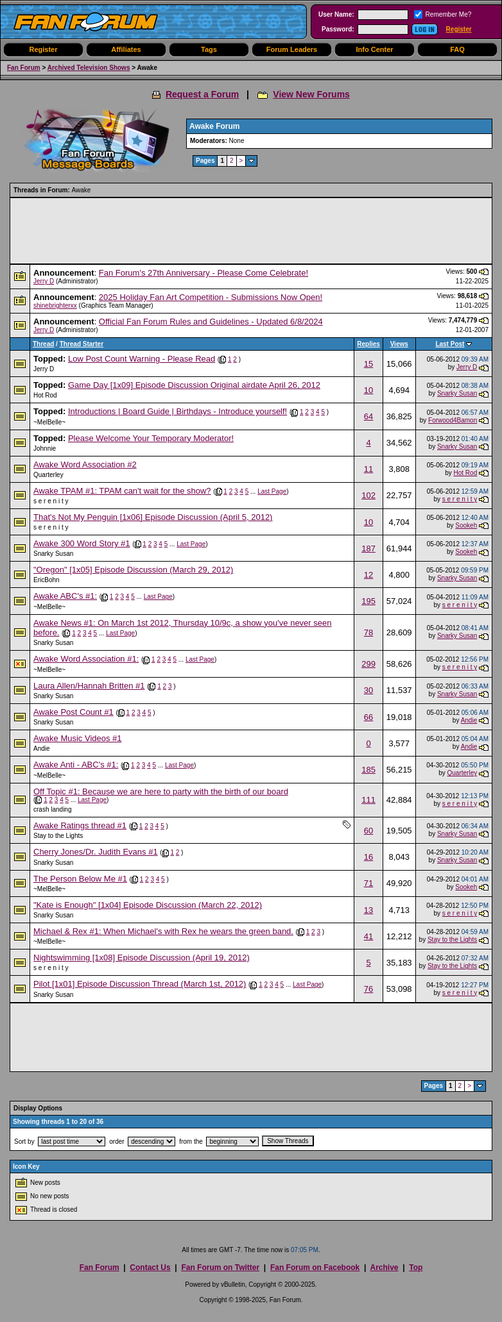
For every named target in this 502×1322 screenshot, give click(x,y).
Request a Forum (202, 94)
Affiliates (126, 49)
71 (368, 883)
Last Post (449, 343)
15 (368, 364)
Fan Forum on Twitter (220, 1267)
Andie (469, 720)
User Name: (336, 14)
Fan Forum (23, 67)
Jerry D (43, 281)
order (116, 1141)
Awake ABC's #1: (65, 596)
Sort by (24, 1141)
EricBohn (46, 579)
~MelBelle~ (49, 422)
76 (368, 989)
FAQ (457, 49)
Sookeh (466, 525)
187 (368, 548)
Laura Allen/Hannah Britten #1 (88, 685)
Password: (338, 29)
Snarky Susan (457, 393)
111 (368, 800)
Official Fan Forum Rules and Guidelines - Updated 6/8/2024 (211, 321)
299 (368, 664)
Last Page (271, 491)
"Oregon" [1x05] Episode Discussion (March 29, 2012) (133, 569)
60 (368, 830)
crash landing (52, 809)
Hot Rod (45, 395)
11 (368, 469)
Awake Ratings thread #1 (79, 825)
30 (368, 690)
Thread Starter (81, 343)
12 (368, 575)
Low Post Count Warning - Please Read (141, 359)
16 (368, 857)
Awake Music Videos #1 (77, 738)
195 (368, 601)
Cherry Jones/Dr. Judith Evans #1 (95, 852)
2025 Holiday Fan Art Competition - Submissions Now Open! (210, 297)
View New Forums (311, 94)
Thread (43, 343)
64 (368, 416)
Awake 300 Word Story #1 (81, 543)
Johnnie (44, 448)
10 (368, 390)
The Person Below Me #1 (80, 878)
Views (399, 343)
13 (368, 910)
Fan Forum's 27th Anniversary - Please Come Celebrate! (203, 273)
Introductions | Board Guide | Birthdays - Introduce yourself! (177, 411)
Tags (209, 49)
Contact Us (150, 1267)
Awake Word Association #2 (85, 464)
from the (191, 1141)
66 (368, 717)
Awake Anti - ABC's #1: (75, 764)
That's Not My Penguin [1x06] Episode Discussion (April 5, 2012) (152, 517)
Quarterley (48, 474)
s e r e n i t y (50, 501)
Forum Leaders (291, 49)
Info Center (374, 49)
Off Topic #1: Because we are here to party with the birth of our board (160, 791)
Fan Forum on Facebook (314, 1267)
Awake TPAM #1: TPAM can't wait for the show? (122, 491)
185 (368, 769)
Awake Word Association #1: (86, 659)
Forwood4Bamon (452, 420)
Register (459, 29)
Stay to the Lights (58, 835)
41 (368, 936)
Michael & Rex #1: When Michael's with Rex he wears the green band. (163, 931)
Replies (368, 343)
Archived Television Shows (89, 67)
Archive (384, 1267)
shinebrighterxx (55, 305)
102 (368, 495)
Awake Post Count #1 (73, 712)
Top (415, 1267)
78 (368, 632)
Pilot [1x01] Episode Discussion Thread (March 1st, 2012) (139, 984)
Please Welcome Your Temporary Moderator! (151, 438)
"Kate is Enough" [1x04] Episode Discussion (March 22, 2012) (147, 905)
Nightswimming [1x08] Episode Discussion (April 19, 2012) (141, 957)
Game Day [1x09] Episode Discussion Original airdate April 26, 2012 (194, 385)
